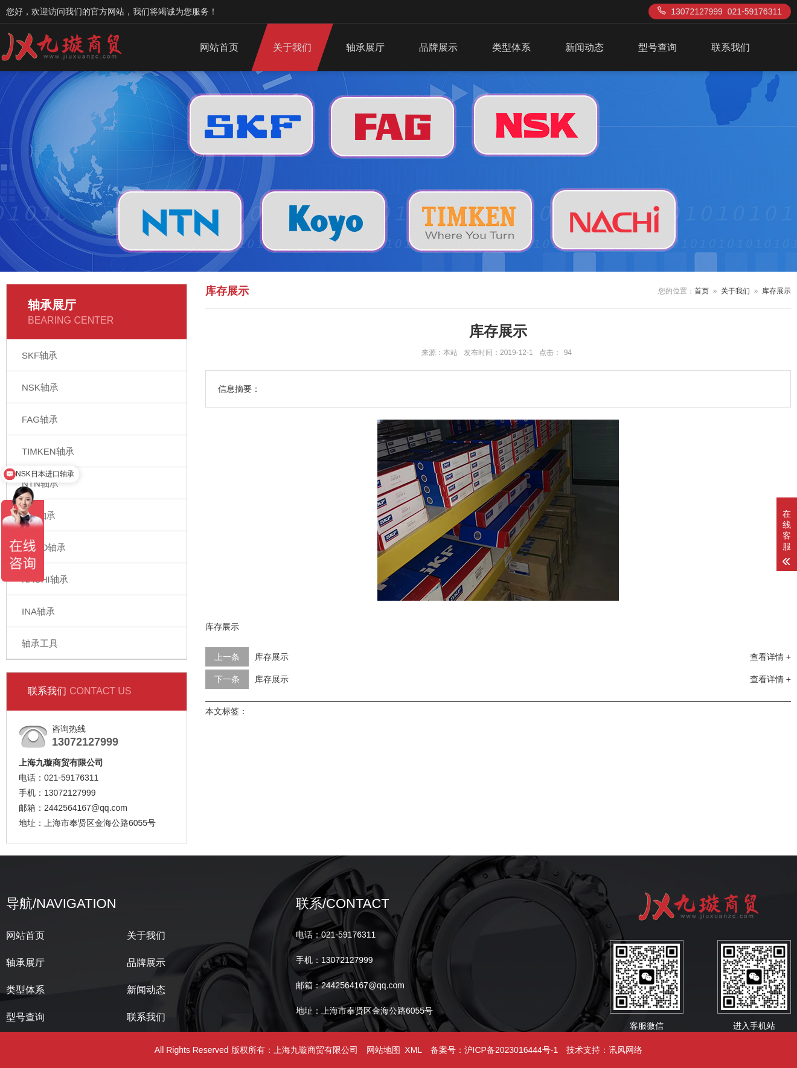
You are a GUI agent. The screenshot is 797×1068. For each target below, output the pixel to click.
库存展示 (776, 291)
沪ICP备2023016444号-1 (511, 1050)
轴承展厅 (365, 47)
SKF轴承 (39, 355)
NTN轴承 (40, 483)
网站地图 (383, 1050)
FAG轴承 (40, 419)
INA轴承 (38, 611)
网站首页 (219, 47)
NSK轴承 (40, 387)
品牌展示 (438, 47)
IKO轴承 (39, 515)
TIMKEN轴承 (48, 451)
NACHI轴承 (45, 579)
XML (413, 1050)
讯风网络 (625, 1050)
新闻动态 (584, 47)
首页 (701, 291)
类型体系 (511, 47)
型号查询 (657, 47)
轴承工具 (40, 643)
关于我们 (292, 47)
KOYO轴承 (44, 547)
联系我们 (730, 47)
